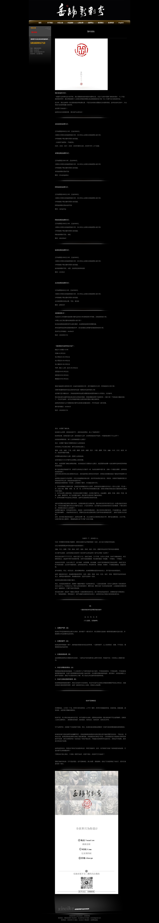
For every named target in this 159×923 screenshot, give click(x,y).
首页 (40, 23)
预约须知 (34, 32)
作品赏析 (70, 23)
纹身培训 (111, 23)
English (121, 23)
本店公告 (60, 23)
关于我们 (50, 23)
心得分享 (80, 23)
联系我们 (101, 23)
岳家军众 (90, 23)
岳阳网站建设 (94, 920)
